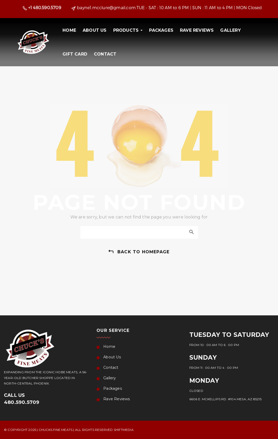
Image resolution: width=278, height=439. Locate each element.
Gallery (230, 30)
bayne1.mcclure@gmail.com (106, 7)
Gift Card (75, 54)
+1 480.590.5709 (44, 7)
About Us (95, 30)
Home (69, 30)
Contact (105, 54)
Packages (161, 30)
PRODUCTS (128, 30)
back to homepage (143, 251)
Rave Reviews (197, 30)
